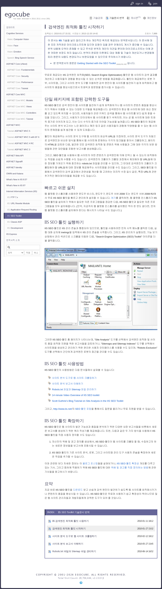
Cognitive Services (14, 33)
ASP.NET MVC (13, 125)
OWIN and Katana (14, 173)
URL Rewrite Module (18, 203)
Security (18, 76)
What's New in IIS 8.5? (16, 179)
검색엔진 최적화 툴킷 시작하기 (69, 528)
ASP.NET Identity (14, 167)
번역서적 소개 (13, 240)
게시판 (135, 18)
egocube (17, 13)
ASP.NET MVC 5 (18, 131)
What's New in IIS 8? (15, 185)
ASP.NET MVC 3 (18, 149)
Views (19, 106)
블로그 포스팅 (90, 463)
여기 (113, 198)
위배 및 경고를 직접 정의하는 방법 (129, 467)
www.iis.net (121, 64)
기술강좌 (98, 18)
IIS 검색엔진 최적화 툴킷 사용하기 (70, 520)
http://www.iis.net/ (62, 408)
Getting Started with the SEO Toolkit (96, 63)
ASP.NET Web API (15, 155)
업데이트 (10, 27)
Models (20, 100)
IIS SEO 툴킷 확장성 (128, 463)
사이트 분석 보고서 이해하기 (67, 383)
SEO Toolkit (14, 215)
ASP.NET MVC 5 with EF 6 (23, 137)
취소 (36, 253)
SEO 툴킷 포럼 (83, 408)
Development (15, 228)
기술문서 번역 (116, 18)
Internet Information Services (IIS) (21, 191)
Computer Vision (18, 39)
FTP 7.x (12, 197)
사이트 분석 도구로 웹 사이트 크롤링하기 (74, 378)
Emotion (14, 51)
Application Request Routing (22, 209)
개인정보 (151, 18)
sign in (136, 3)
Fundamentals (20, 70)
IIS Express (11, 234)
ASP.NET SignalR (14, 161)
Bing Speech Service (20, 57)
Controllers (21, 113)
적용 (28, 253)
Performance (20, 82)
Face (12, 45)
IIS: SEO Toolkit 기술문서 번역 (74, 512)
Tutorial (17, 88)
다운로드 (78, 489)
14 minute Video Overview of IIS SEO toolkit (75, 395)
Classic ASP (14, 222)
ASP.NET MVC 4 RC (20, 143)
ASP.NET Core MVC (15, 94)
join (152, 3)
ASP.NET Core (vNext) (16, 64)
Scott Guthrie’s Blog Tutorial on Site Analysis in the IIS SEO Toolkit (87, 401)
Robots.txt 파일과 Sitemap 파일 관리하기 (74, 389)
